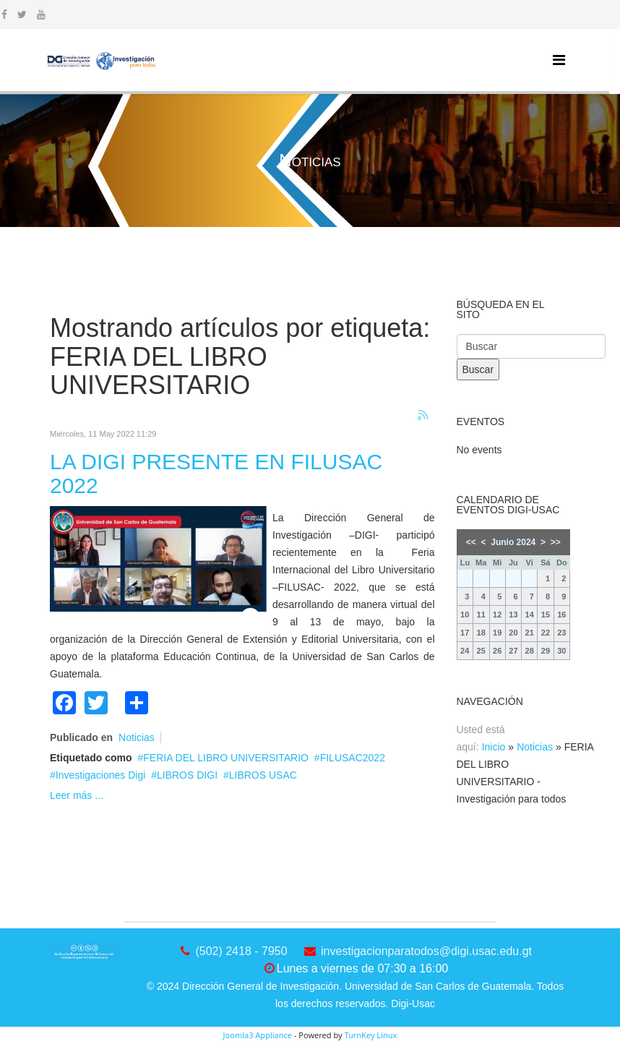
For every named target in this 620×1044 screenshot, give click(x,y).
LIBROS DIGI (187, 775)
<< (471, 542)
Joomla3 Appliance (257, 1035)
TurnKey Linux (370, 1035)
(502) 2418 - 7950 (241, 951)
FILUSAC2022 (352, 757)
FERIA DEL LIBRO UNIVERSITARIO (226, 757)
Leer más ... (76, 795)
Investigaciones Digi (101, 775)
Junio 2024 (513, 542)
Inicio (494, 747)
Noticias (137, 737)
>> (556, 542)
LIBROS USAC (263, 775)
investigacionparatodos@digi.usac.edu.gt (426, 951)
